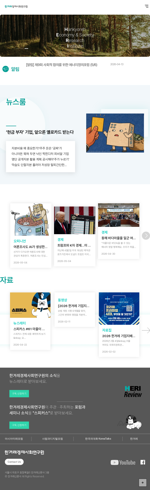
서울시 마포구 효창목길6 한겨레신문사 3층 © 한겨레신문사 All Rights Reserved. (27, 474)
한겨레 (134, 438)
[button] (17, 48)
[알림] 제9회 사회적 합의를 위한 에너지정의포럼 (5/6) (74, 65)
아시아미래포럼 (14, 438)
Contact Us (14, 461)
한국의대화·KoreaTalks (98, 438)
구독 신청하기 (19, 393)
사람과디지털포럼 (52, 438)
